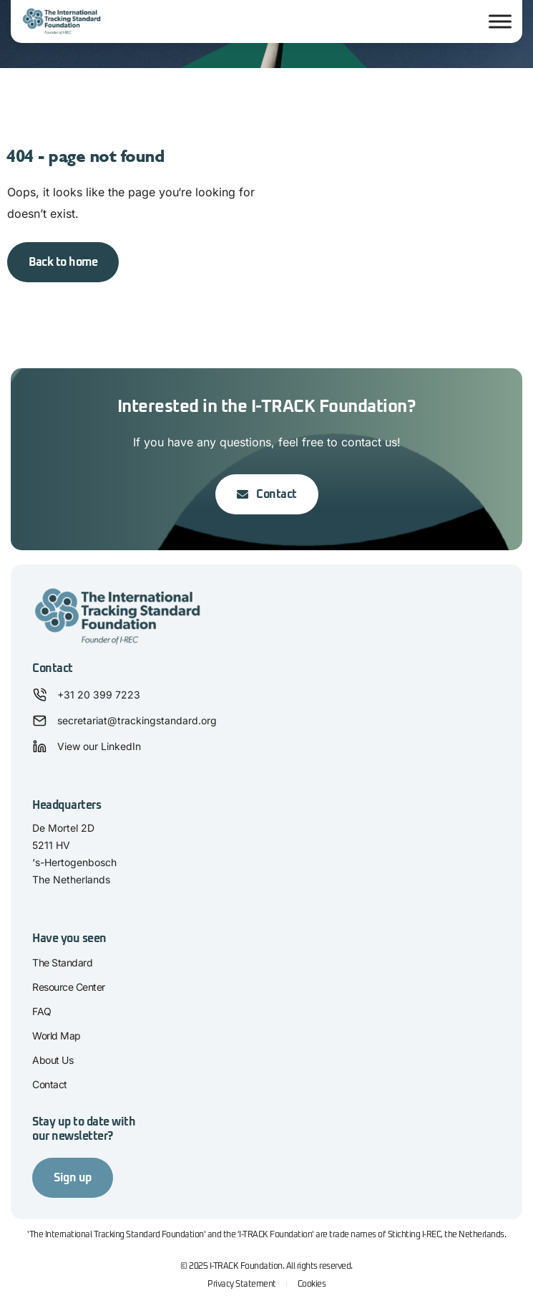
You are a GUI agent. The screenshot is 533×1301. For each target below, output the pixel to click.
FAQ (42, 1011)
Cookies (312, 1284)
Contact (49, 1084)
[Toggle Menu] (500, 22)
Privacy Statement (241, 1284)
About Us (52, 1060)
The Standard (62, 962)
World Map (56, 1035)
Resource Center (68, 987)
